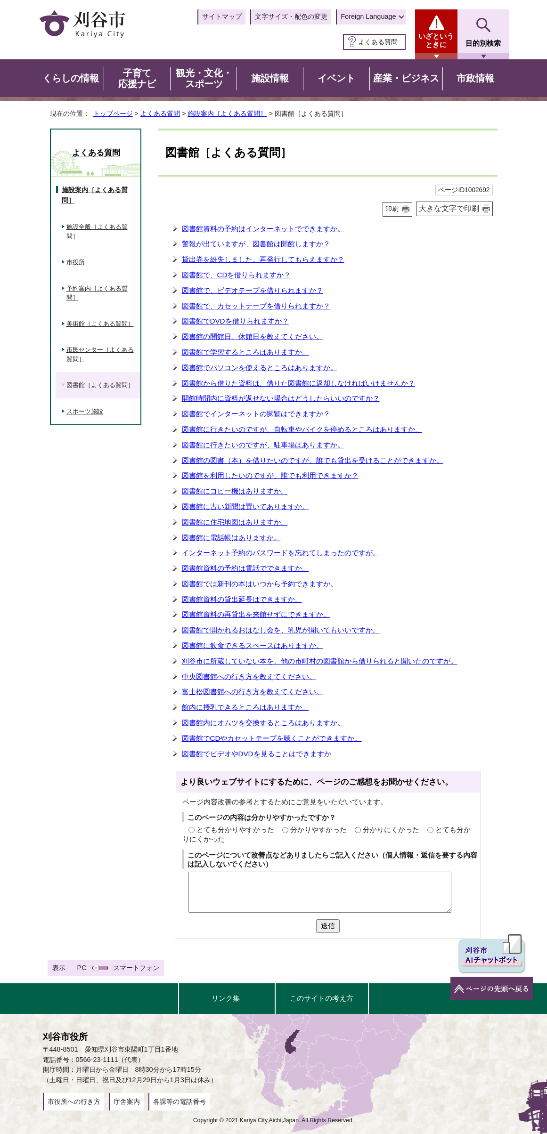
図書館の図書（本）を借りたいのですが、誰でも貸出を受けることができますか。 (312, 460)
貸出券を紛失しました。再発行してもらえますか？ (263, 259)
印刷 (392, 208)
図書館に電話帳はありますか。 (231, 538)
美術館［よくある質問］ (100, 323)
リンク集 (226, 998)
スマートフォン (136, 968)
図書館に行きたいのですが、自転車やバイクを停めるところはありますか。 (302, 429)
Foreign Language (368, 16)
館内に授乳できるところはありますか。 (245, 707)
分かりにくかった (391, 830)
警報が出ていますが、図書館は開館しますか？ (256, 244)
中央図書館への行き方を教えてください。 (249, 676)
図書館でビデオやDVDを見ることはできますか (256, 754)
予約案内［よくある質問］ (97, 293)
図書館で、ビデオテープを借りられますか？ (252, 290)
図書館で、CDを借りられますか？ (236, 275)
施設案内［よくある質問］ (227, 113)
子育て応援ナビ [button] (137, 78)
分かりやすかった (318, 830)
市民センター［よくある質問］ (100, 354)
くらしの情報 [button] (70, 78)
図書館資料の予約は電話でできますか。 (245, 568)
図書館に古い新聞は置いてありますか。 (245, 506)
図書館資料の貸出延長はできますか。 (242, 599)
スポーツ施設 (84, 411)
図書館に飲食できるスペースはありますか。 (252, 645)
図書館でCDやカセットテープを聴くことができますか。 (272, 738)
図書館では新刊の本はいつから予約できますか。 (259, 584)
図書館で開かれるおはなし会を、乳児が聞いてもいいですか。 (281, 630)
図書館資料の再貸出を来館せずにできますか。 (256, 614)
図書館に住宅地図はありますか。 (235, 522)
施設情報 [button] (270, 78)
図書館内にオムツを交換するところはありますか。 (263, 723)
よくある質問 (378, 42)
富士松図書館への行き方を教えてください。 (252, 692)
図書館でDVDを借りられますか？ (235, 321)
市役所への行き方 (74, 1101)
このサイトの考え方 (321, 998)
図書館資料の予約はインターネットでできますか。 (263, 229)
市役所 (75, 262)
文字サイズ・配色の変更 (291, 16)
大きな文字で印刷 (449, 208)
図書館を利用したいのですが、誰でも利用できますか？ (270, 475)
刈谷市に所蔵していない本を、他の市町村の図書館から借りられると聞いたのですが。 (319, 661)
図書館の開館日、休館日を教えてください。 (252, 336)
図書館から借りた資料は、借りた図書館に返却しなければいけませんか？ (298, 383)
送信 (328, 926)
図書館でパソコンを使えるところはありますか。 (259, 368)
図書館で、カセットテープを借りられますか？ (256, 306)
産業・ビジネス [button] (406, 78)
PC (82, 968)
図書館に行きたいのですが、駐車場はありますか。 (263, 445)
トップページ (113, 113)
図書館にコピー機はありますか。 (235, 491)
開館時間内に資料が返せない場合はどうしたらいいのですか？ (281, 398)
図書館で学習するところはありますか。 (245, 352)
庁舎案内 (127, 1101)
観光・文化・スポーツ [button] (204, 78)
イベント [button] (336, 78)
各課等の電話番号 (179, 1101)
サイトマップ (222, 16)
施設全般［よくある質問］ (97, 231)
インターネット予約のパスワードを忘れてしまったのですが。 (281, 553)
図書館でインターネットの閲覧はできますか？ (256, 414)
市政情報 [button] (475, 78)
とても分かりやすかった (235, 830)
